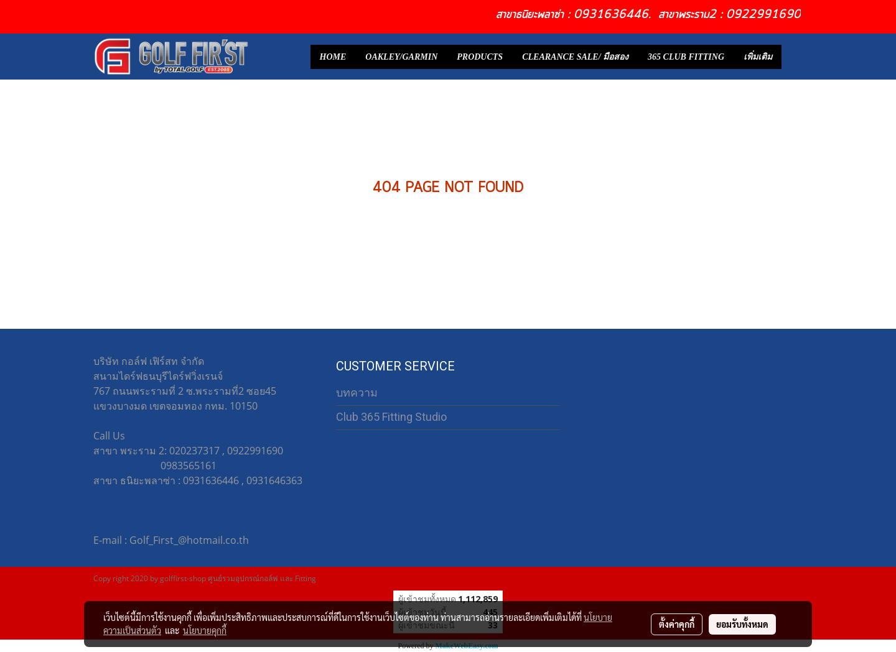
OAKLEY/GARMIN (401, 57)
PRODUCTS (480, 57)
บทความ (357, 392)
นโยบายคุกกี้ (204, 630)
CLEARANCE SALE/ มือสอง (575, 57)
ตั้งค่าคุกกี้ (676, 624)
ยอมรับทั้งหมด (742, 624)
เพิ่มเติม (758, 57)
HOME (333, 57)
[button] (793, 57)
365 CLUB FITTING (686, 57)
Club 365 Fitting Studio (391, 416)
